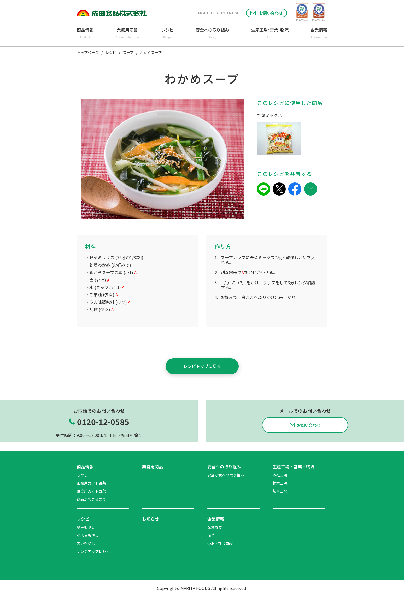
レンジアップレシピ (93, 551)
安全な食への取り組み (225, 474)
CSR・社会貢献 (220, 543)
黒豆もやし (86, 543)
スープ (128, 52)
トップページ (88, 52)
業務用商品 (152, 466)
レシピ (110, 52)
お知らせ (150, 519)
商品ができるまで (91, 499)
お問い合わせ (266, 13)
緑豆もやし (86, 527)
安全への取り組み (224, 466)
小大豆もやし (88, 535)
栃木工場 (280, 483)
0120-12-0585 (103, 421)
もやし (82, 474)
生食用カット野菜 (91, 491)
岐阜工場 (280, 491)
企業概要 (214, 527)
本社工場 (280, 474)
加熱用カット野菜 (91, 483)
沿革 (211, 535)
